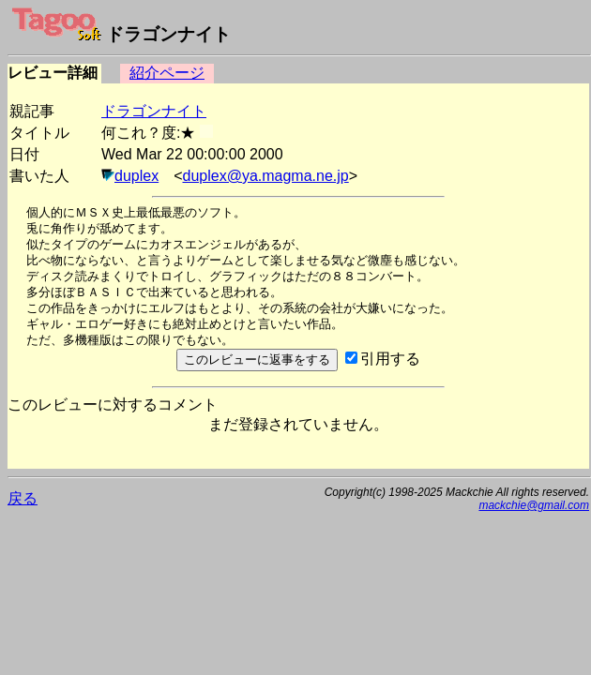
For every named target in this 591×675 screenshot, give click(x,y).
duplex (136, 176)
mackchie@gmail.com (533, 505)
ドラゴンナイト (153, 111)
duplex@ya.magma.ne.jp (266, 176)
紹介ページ (167, 73)
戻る (23, 498)
